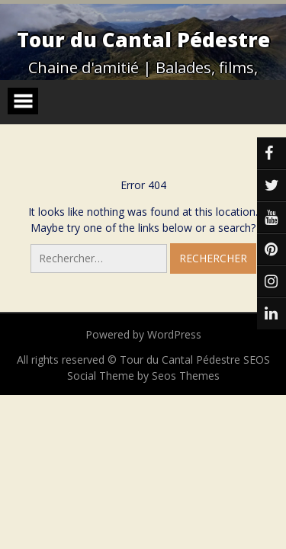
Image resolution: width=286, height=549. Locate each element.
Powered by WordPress (143, 334)
